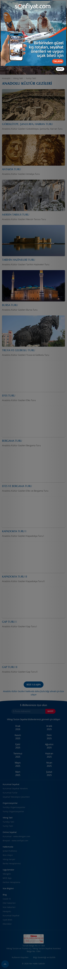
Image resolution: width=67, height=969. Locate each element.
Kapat (60, 69)
